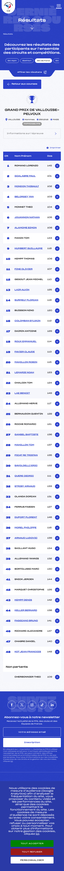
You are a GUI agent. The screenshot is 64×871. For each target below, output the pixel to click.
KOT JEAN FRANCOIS (28, 652)
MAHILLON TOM (24, 445)
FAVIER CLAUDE (25, 352)
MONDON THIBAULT (27, 186)
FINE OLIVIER (24, 269)
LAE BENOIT (22, 393)
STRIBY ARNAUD (25, 486)
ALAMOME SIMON (26, 228)
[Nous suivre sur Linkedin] (52, 705)
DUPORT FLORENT (26, 517)
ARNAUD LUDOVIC (26, 538)
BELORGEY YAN (24, 197)
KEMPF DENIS (23, 600)
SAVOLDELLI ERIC (26, 466)
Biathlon (26, 61)
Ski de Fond (43, 61)
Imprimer (54, 148)
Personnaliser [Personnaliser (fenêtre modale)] (32, 860)
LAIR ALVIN (22, 290)
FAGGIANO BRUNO (26, 621)
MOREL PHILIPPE (26, 528)
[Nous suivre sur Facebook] (12, 705)
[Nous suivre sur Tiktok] (42, 705)
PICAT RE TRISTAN (26, 455)
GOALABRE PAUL (25, 176)
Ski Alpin (12, 61)
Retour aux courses (22, 84)
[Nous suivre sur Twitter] (22, 705)
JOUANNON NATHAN (27, 217)
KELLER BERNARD (26, 610)
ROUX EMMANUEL (26, 342)
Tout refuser (32, 852)
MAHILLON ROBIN (26, 362)
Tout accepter (32, 843)
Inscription (32, 742)
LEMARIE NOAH (24, 373)
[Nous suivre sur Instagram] (32, 705)
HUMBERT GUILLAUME (29, 249)
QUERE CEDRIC (24, 476)
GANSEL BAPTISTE (26, 435)
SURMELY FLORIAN (26, 300)
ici (12, 761)
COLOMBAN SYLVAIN (28, 321)
